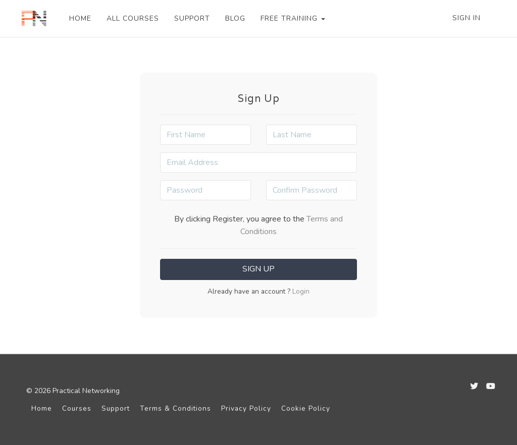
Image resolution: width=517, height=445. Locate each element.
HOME (80, 18)
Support (115, 408)
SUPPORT (192, 18)
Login (299, 291)
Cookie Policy (305, 408)
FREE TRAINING (293, 18)
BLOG (235, 18)
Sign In (466, 18)
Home (41, 408)
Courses (76, 408)
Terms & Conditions (175, 408)
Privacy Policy (246, 408)
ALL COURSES (133, 18)
